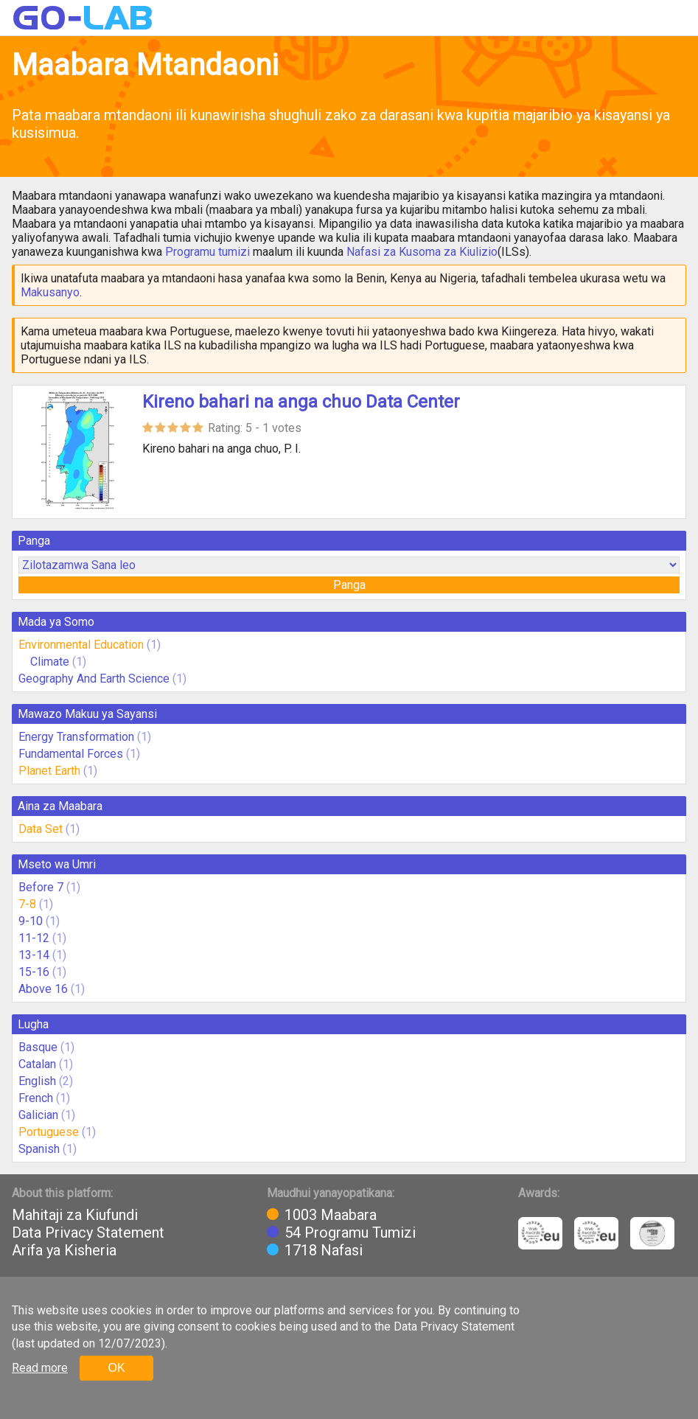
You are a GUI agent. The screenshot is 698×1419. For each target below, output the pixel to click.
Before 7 (40, 887)
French (35, 1098)
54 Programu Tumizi (350, 1232)
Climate (51, 662)
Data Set (40, 829)
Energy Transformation (76, 737)
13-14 (33, 955)
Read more (40, 1368)
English (37, 1081)
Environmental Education (81, 645)
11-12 (33, 938)
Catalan (37, 1064)
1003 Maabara (331, 1215)
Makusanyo (50, 292)
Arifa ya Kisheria (64, 1250)
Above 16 (43, 989)
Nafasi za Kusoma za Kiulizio (422, 252)
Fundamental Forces (70, 754)
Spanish (39, 1149)
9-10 (30, 921)
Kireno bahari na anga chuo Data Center (301, 401)
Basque (37, 1047)
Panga (349, 585)
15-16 (33, 972)
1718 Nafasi (324, 1250)
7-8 (27, 904)
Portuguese (48, 1132)
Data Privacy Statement (88, 1232)
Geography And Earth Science (94, 679)
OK (116, 1368)
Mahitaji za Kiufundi (75, 1215)
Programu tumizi (207, 252)
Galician (38, 1115)
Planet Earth (49, 771)
